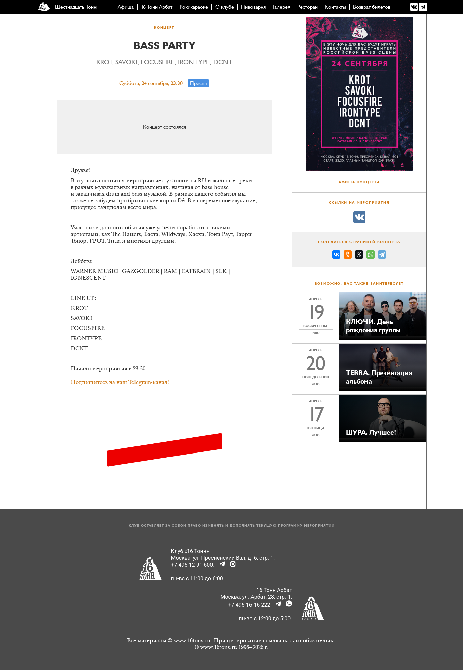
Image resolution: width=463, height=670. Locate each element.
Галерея (281, 7)
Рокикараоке (194, 7)
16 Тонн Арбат (156, 7)
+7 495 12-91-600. (193, 565)
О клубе (224, 7)
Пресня (198, 83)
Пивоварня (253, 7)
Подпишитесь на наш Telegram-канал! (120, 382)
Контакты (335, 7)
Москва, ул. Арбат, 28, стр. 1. (256, 597)
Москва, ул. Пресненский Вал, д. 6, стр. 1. (223, 558)
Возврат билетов (371, 7)
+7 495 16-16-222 (249, 605)
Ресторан (307, 7)
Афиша (126, 7)
